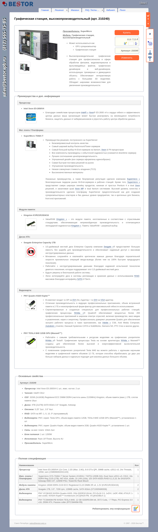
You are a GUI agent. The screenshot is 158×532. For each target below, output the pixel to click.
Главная (45, 10)
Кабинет (110, 10)
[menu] (60, 10)
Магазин (75, 10)
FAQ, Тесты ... (92, 10)
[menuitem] (60, 10)
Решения (59, 10)
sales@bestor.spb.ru (37, 523)
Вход (143, 3)
